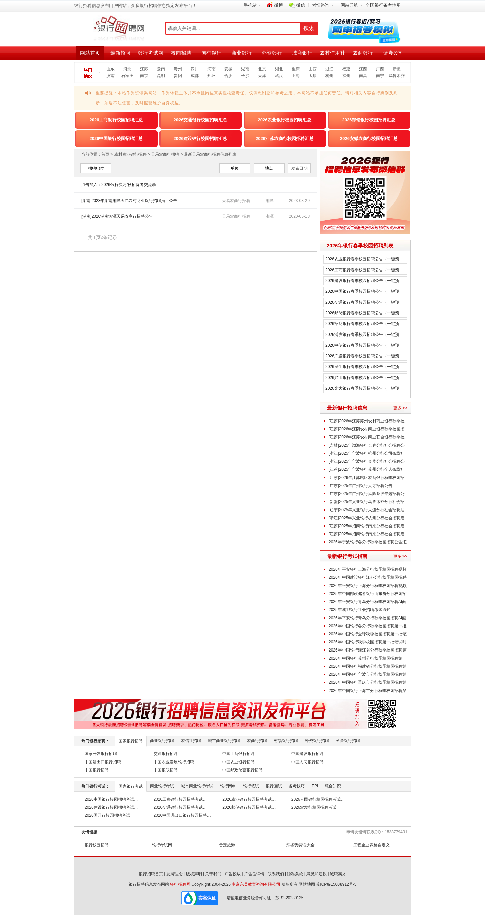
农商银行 (363, 53)
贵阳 (178, 75)
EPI (315, 786)
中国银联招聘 (166, 770)
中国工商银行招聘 (238, 753)
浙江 (329, 69)
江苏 (144, 69)
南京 (144, 75)
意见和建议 (316, 874)
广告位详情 (254, 874)
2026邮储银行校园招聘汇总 (369, 119)
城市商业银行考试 (197, 786)
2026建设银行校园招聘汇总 (200, 138)
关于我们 (213, 874)
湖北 (279, 69)
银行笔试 (251, 786)
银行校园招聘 (97, 845)
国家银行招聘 (131, 741)
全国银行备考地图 (383, 5)
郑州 (211, 75)
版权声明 (194, 874)
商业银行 (242, 53)
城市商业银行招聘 (224, 740)
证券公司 (393, 53)
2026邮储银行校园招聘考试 (247, 807)
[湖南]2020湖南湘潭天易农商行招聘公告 (117, 216)
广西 (380, 69)
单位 (235, 168)
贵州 (178, 69)
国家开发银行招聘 (101, 753)
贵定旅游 (227, 845)
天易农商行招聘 (165, 154)
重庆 (296, 69)
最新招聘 (120, 53)
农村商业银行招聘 (130, 154)
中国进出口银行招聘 (103, 762)
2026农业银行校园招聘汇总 (285, 119)
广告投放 (233, 874)
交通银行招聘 (166, 753)
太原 (313, 75)
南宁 (380, 75)
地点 (269, 168)
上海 (296, 75)
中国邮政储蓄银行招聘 (242, 770)
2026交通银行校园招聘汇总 (200, 119)
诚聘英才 (338, 874)
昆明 (161, 75)
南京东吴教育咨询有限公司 (256, 884)
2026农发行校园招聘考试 (314, 807)
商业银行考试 (162, 786)
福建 (346, 69)
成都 (195, 75)
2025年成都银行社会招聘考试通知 (359, 609)
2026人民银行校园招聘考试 (316, 799)
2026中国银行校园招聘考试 (109, 799)
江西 (363, 69)
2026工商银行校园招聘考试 (178, 799)
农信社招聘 (191, 740)
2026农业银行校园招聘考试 (247, 799)
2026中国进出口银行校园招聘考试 (184, 815)
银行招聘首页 (151, 874)
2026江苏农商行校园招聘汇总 (285, 138)
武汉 (279, 75)
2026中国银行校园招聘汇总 (116, 138)
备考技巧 (297, 786)
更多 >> (400, 408)
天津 (262, 75)
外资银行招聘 (317, 740)
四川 (195, 69)
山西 (313, 69)
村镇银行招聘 (286, 740)
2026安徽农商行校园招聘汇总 (369, 138)
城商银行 (302, 53)
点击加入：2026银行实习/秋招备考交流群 (118, 184)
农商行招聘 (257, 740)
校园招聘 (181, 53)
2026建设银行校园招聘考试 (109, 807)
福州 (346, 75)
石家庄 (127, 75)
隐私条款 (295, 874)
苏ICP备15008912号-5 (336, 884)
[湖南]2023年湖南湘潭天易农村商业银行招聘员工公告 (129, 200)
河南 (211, 69)
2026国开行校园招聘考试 (107, 815)
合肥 (228, 75)
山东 (110, 69)
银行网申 (228, 786)
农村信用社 (332, 53)
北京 (262, 69)
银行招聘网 (180, 884)
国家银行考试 (131, 786)
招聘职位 (96, 168)
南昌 (363, 75)
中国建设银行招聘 (307, 753)
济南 (110, 75)
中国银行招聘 (97, 770)
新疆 (397, 69)
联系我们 (276, 874)
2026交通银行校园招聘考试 (178, 807)
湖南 (245, 69)
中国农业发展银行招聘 (174, 762)
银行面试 (274, 786)
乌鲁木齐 (397, 75)
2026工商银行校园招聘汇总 (116, 119)
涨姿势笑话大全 (300, 845)
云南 (161, 69)
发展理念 (174, 874)
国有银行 (211, 53)
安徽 (228, 69)
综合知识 (333, 786)
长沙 (245, 75)
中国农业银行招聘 (238, 762)
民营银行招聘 (348, 740)
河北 (127, 69)
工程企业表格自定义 (371, 845)
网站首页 (90, 53)
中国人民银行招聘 (307, 762)
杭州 (329, 75)
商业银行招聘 (162, 740)
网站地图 (307, 884)
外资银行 (272, 53)
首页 (105, 154)
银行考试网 (150, 53)
